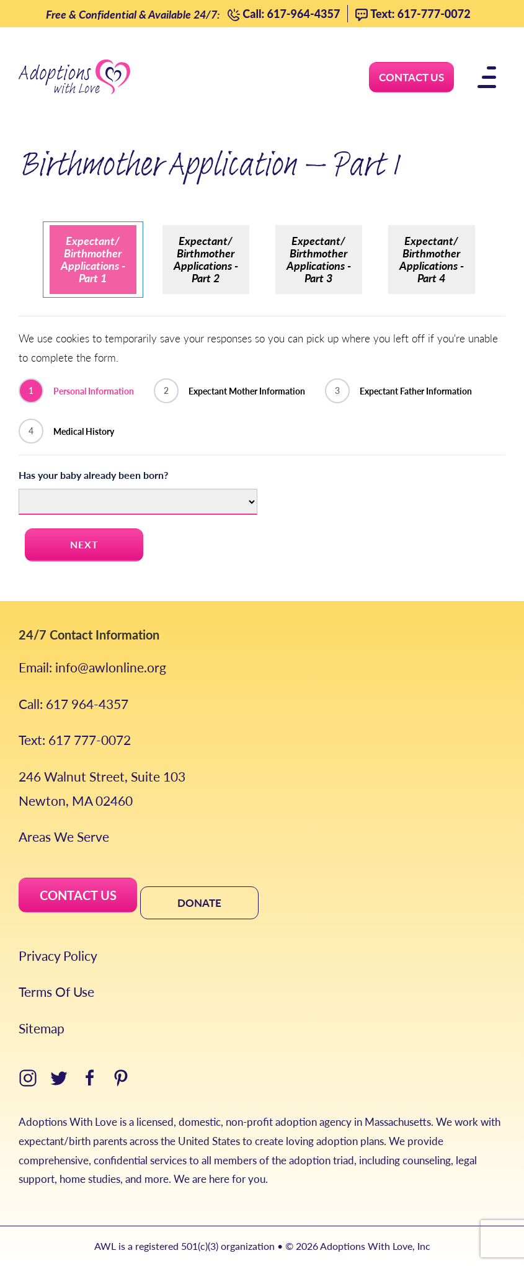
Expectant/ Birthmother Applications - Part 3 (318, 259)
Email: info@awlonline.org (92, 667)
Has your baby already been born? (93, 475)
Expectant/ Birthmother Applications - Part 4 (431, 259)
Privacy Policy (58, 956)
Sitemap (41, 1028)
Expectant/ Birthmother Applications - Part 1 (93, 259)
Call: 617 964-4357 (73, 704)
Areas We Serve (64, 836)
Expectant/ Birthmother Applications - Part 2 (206, 259)
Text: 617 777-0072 (75, 740)
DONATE (199, 902)
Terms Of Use (56, 992)
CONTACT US (78, 895)
